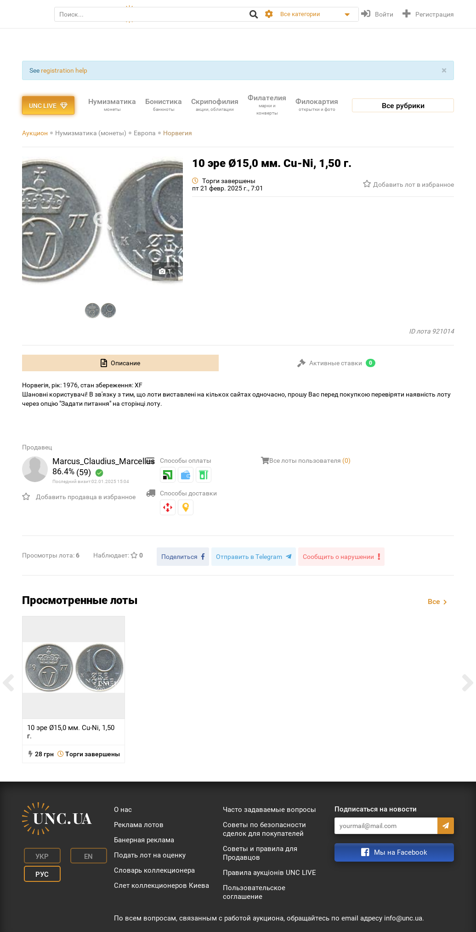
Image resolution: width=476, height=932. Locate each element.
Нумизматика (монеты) (90, 133)
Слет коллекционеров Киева (161, 883)
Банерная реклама (144, 838)
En (74, 852)
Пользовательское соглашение (254, 889)
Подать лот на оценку (150, 853)
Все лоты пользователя (310, 460)
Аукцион (35, 133)
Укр (36, 852)
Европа (145, 133)
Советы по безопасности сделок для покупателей (264, 826)
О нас (123, 807)
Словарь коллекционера (154, 868)
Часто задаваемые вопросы (269, 807)
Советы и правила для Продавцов (260, 850)
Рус (36, 866)
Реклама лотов (139, 822)
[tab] (120, 363)
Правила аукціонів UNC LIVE (269, 870)
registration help (64, 70)
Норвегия (177, 133)
